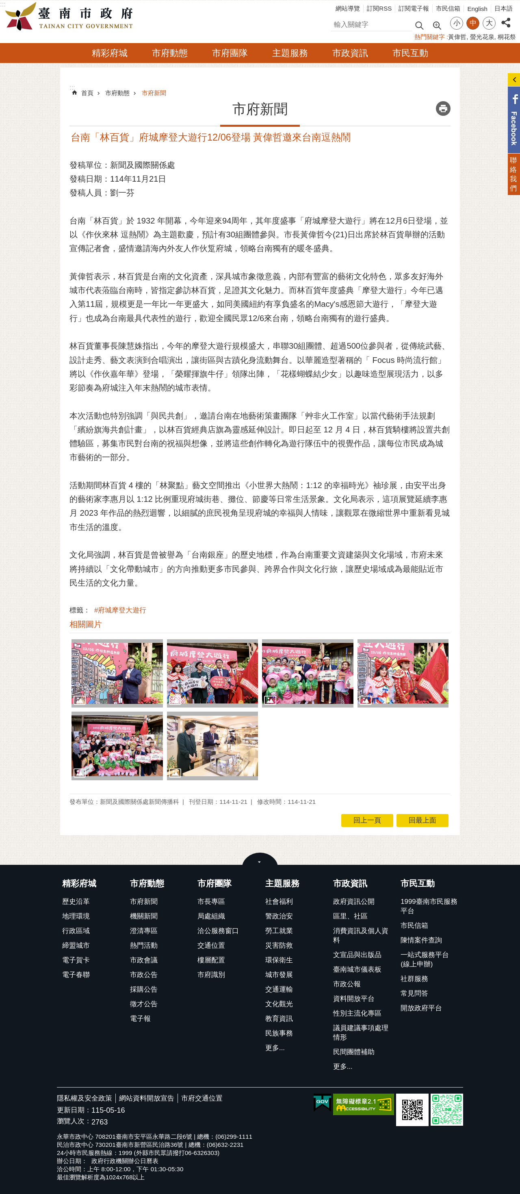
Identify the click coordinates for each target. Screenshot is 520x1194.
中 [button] (473, 23)
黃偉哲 (457, 36)
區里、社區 (350, 916)
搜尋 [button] (419, 25)
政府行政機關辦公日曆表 (124, 1160)
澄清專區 (144, 931)
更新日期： (74, 1110)
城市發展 (279, 975)
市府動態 (170, 53)
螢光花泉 (482, 36)
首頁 (87, 92)
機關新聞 (144, 916)
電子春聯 (76, 975)
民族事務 (279, 1033)
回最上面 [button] (422, 820)
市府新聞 (154, 92)
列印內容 (443, 108)
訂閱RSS (379, 8)
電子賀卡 (76, 960)
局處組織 (211, 916)
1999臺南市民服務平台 (429, 906)
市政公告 (144, 975)
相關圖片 (85, 624)
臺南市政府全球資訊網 (71, 16)
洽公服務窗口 (218, 931)
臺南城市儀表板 (357, 969)
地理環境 (76, 916)
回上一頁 (367, 820)
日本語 (503, 8)
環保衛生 (279, 960)
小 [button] (456, 23)
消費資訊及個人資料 (360, 935)
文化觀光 (279, 1004)
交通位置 (211, 945)
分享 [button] (506, 18)
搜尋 (337, 23)
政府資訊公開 (354, 901)
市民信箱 (448, 8)
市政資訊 (350, 53)
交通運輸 (279, 989)
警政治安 (279, 916)
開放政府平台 (421, 1008)
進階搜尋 (437, 25)
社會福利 (279, 901)
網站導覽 (348, 8)
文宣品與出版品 (357, 955)
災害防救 (279, 945)
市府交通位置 (202, 1098)
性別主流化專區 (357, 1013)
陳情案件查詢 (421, 940)
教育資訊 (279, 1018)
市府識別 (211, 975)
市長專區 (211, 901)
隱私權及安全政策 (84, 1098)
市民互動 (410, 53)
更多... (275, 1048)
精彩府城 (110, 53)
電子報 (140, 1018)
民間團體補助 (354, 1052)
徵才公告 (144, 1004)
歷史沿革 (76, 901)
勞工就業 (279, 931)
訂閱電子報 (414, 8)
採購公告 (144, 989)
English (477, 8)
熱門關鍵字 (429, 37)
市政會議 (144, 960)
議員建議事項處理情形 (360, 1032)
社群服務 (414, 979)
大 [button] (489, 23)
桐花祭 (507, 36)
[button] (117, 673)
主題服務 (290, 53)
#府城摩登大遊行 (120, 610)
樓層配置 (211, 960)
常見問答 (414, 993)
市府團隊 (230, 53)
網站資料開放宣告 (146, 1098)
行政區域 (76, 931)
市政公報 (347, 984)
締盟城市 (76, 945)
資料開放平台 (354, 999)
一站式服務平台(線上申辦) (425, 959)
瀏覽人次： (74, 1121)
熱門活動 (144, 945)
